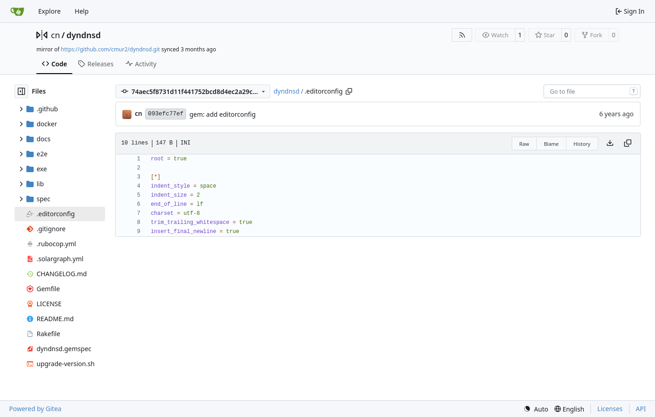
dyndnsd (83, 35)
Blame (551, 143)
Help (82, 11)
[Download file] (610, 143)
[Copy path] (349, 91)
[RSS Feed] (462, 35)
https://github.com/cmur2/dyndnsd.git (110, 49)
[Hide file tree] (21, 91)
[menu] (536, 409)
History (582, 143)
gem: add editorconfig (222, 114)
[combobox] (592, 91)
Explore (49, 11)
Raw (524, 143)
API (641, 408)
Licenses (610, 408)
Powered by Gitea (35, 408)
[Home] (17, 11)
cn (55, 35)
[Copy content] (627, 143)
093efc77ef (165, 113)
